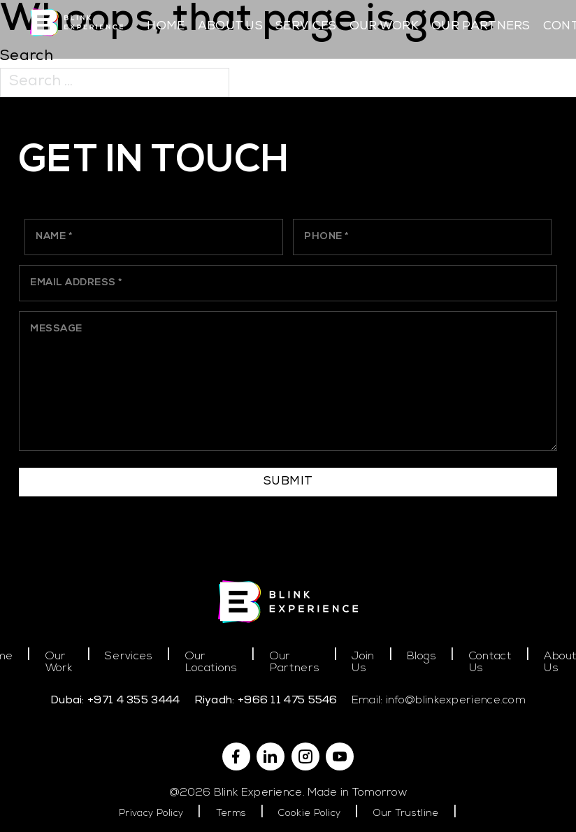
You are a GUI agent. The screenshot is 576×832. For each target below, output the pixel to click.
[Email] (288, 283)
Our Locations (211, 663)
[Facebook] (236, 756)
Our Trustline (406, 813)
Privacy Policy (151, 813)
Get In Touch (154, 162)
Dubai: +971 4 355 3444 (115, 701)
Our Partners (481, 27)
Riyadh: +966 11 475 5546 (266, 701)
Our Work (384, 27)
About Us (230, 27)
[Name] (153, 236)
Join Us (363, 663)
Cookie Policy (309, 813)
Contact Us (490, 663)
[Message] (288, 381)
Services (305, 27)
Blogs (422, 656)
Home (166, 27)
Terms (231, 813)
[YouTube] (340, 756)
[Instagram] (305, 756)
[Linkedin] (271, 756)
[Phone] (422, 236)
